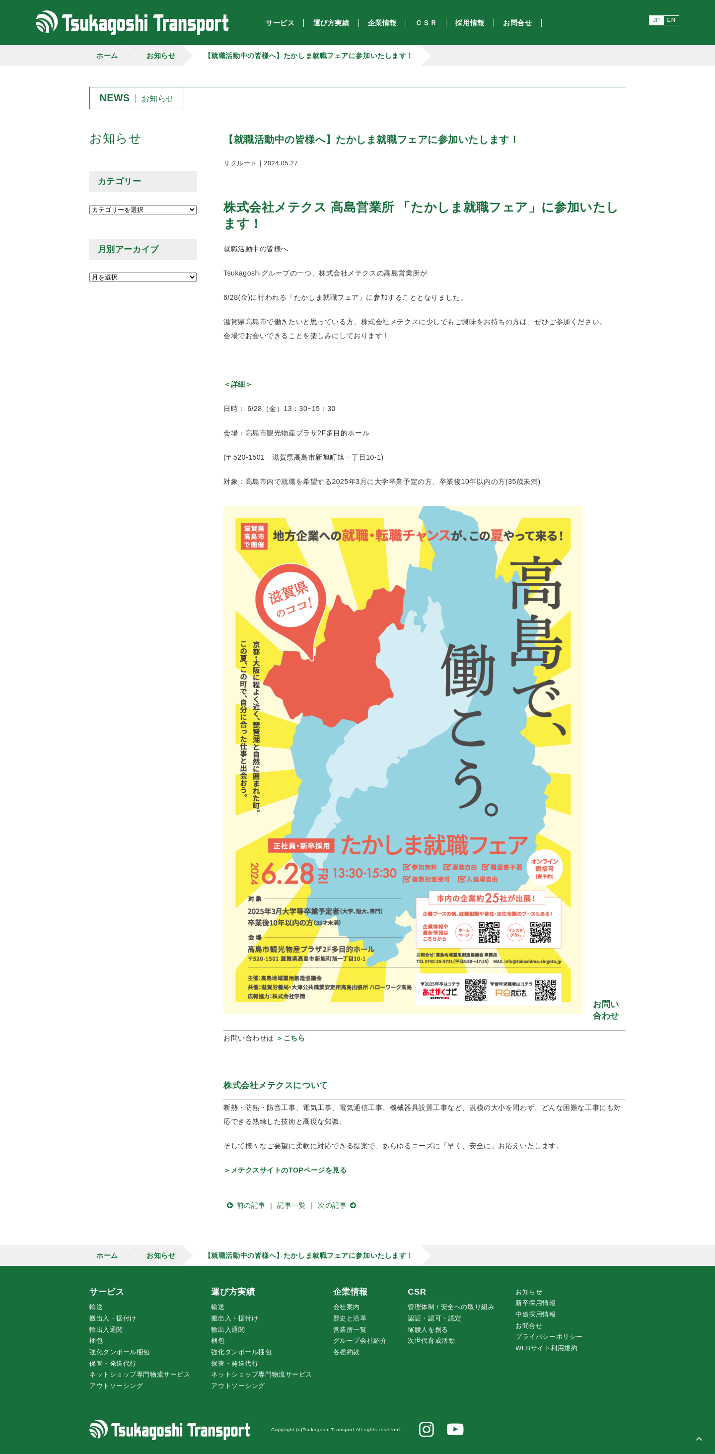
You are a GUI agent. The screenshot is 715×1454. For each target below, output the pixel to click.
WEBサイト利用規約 (546, 1348)
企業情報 (350, 1292)
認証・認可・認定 (434, 1318)
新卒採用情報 (535, 1303)
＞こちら (290, 1038)
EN (671, 20)
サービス (106, 1292)
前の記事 (244, 1205)
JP (656, 20)
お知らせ (160, 56)
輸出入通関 (106, 1329)
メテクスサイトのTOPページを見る (289, 1170)
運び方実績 (233, 1292)
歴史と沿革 (350, 1318)
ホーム (107, 56)
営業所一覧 (350, 1329)
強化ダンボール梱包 (119, 1352)
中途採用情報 (535, 1314)
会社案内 (346, 1307)
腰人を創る (428, 1329)
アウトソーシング (116, 1386)
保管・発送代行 (113, 1363)
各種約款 (346, 1352)
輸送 (96, 1307)
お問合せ (528, 1325)
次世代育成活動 (431, 1340)
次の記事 (339, 1205)
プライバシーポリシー (549, 1336)
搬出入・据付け (113, 1318)
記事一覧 (291, 1205)
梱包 (96, 1340)
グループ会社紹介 (360, 1340)
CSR (417, 1292)
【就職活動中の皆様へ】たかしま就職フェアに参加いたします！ (309, 56)
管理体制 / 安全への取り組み (451, 1307)
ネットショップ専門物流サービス (139, 1374)
